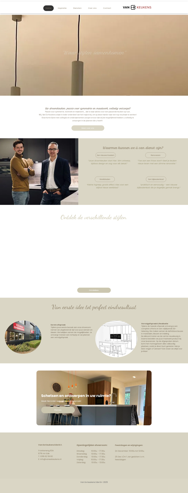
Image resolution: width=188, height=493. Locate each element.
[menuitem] (49, 8)
